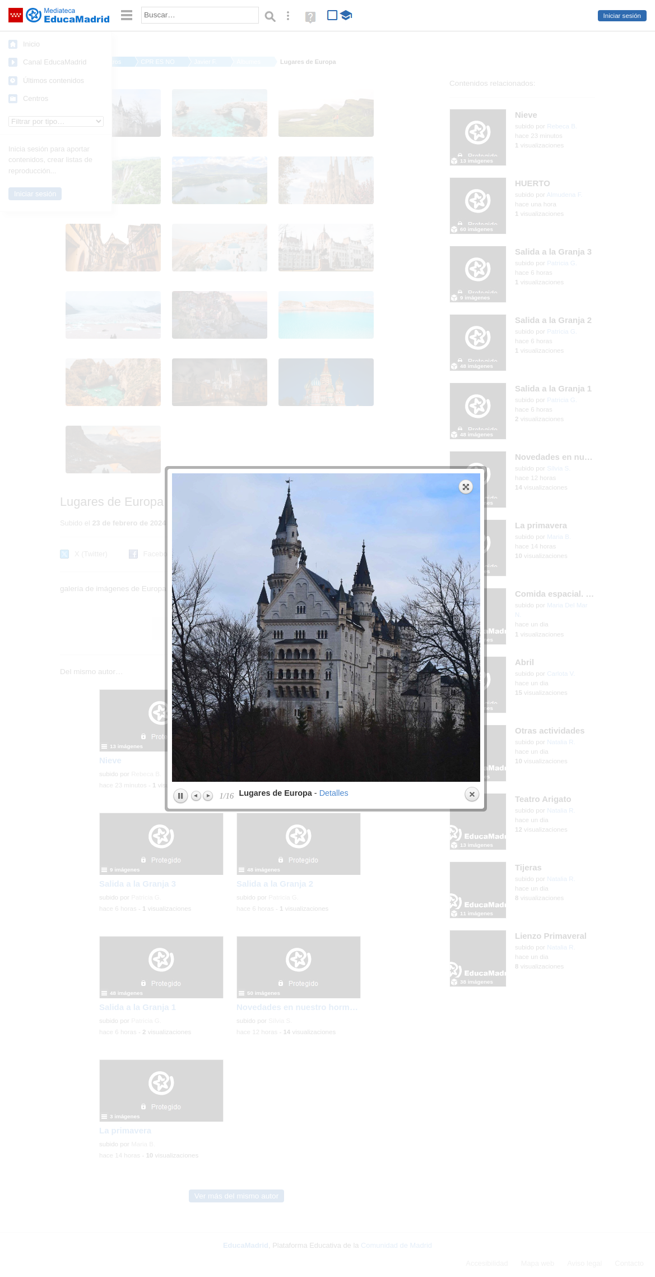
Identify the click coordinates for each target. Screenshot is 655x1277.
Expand (466, 50)
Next (207, 359)
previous (247, 190)
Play (180, 359)
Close (471, 357)
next (404, 190)
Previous (196, 359)
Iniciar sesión (622, 15)
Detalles (334, 356)
